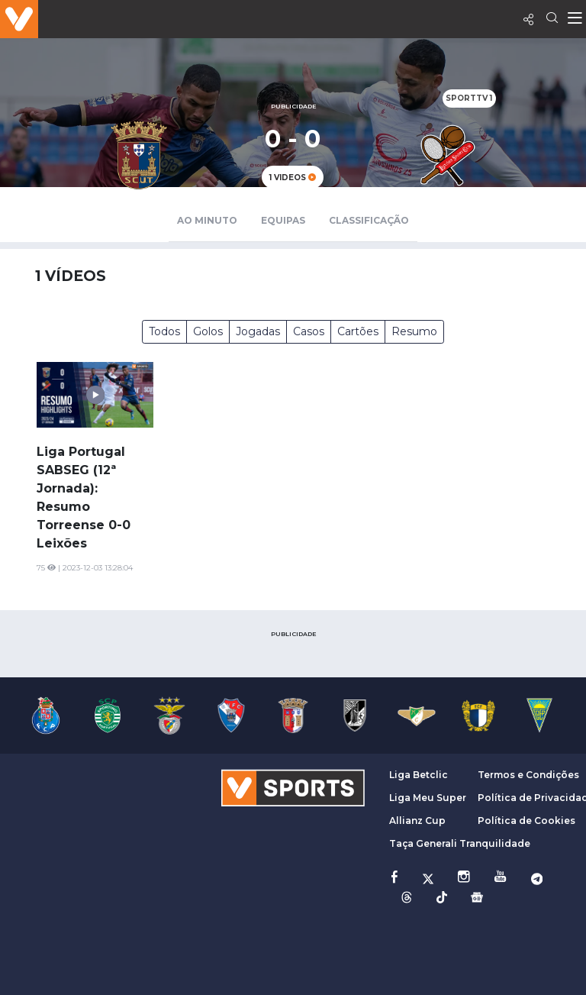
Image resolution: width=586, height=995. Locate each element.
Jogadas (258, 331)
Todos (164, 331)
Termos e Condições (528, 774)
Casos (308, 331)
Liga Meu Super (427, 797)
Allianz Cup (417, 820)
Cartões (357, 331)
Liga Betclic (418, 774)
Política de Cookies (526, 820)
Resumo (414, 331)
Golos (208, 331)
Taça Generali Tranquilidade (459, 843)
